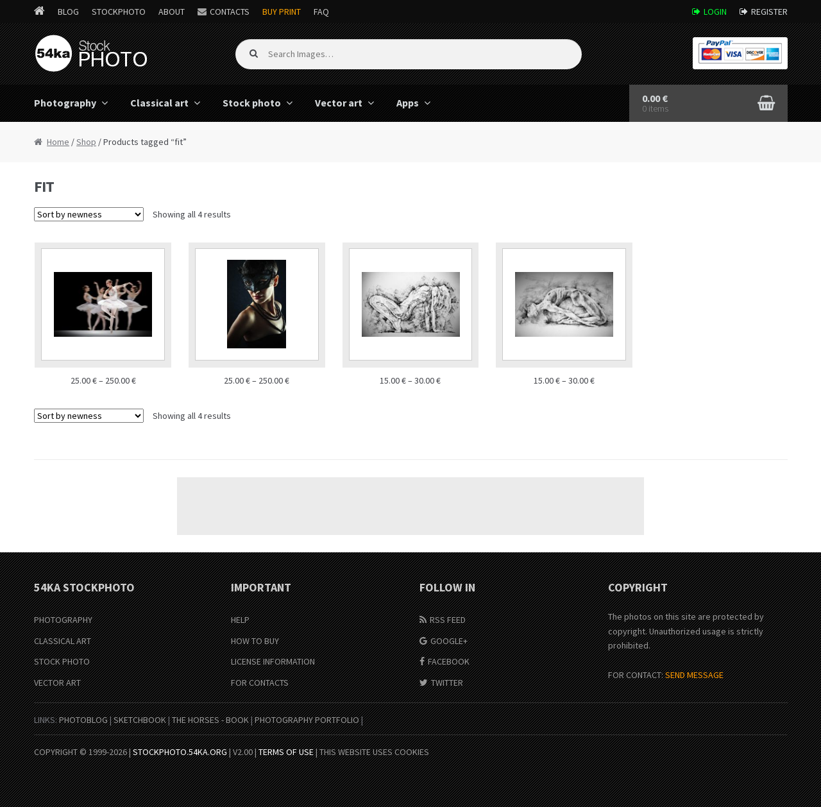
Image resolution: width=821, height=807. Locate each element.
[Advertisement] (410, 506)
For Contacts (260, 682)
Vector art (338, 102)
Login (715, 11)
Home (58, 142)
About (171, 11)
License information (273, 661)
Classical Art (62, 641)
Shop (86, 142)
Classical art (159, 102)
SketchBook (140, 720)
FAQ (321, 11)
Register (769, 11)
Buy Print (281, 11)
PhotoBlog (83, 720)
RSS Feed (448, 619)
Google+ (449, 641)
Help (240, 619)
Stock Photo (62, 661)
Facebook (449, 661)
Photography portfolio (307, 720)
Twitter (447, 682)
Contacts (230, 11)
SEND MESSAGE (694, 675)
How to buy (255, 641)
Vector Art (57, 682)
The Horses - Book (210, 720)
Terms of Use (286, 752)
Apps (407, 102)
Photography (65, 102)
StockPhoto (119, 11)
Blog (68, 11)
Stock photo (252, 102)
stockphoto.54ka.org (180, 752)
